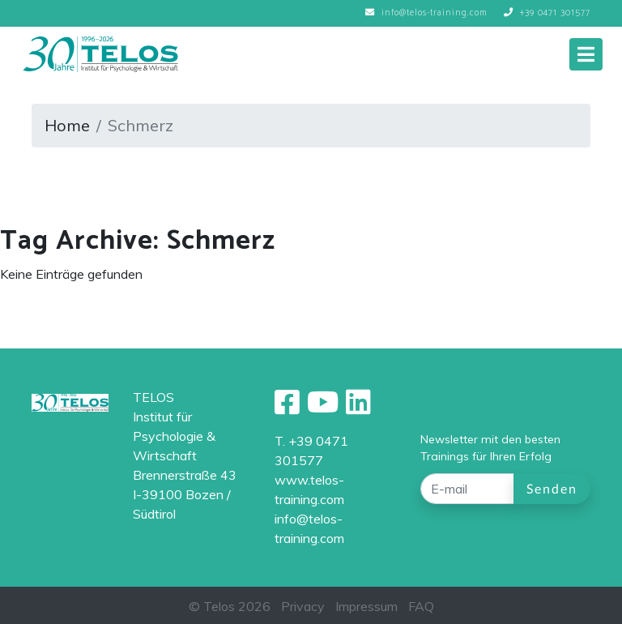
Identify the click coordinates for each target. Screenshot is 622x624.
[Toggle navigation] (586, 54)
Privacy (303, 606)
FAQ (421, 606)
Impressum (366, 606)
